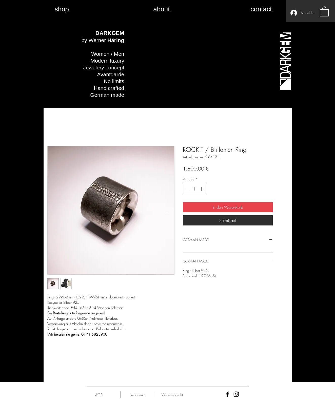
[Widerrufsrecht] (172, 395)
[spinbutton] (194, 189)
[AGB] (98, 395)
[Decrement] (187, 189)
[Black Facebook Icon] (227, 394)
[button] (324, 11)
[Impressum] (138, 395)
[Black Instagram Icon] (236, 394)
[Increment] (201, 189)
